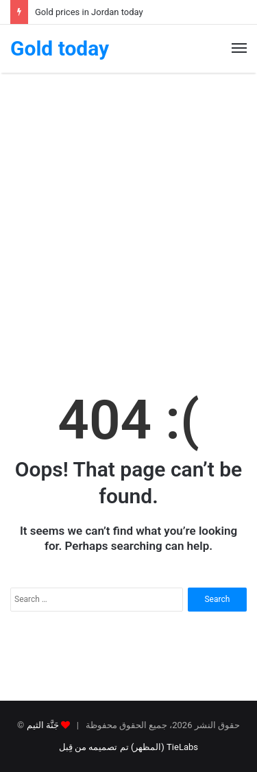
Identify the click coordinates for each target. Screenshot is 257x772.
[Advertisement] (128, 221)
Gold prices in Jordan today (89, 12)
